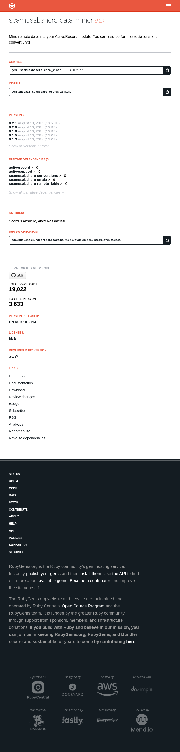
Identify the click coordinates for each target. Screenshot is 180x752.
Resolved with (143, 677)
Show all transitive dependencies (35, 192)
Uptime (14, 481)
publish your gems (43, 573)
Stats (13, 502)
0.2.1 (13, 123)
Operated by (39, 678)
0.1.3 (13, 139)
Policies (15, 537)
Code (13, 488)
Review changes (22, 397)
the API (119, 573)
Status (14, 474)
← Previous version (29, 268)
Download (17, 390)
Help (13, 523)
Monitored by (39, 710)
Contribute (18, 509)
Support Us (18, 545)
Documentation (21, 383)
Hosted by (109, 677)
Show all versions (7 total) (29, 146)
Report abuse (19, 431)
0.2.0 (13, 127)
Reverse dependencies (27, 438)
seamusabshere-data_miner (51, 20)
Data (13, 495)
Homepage (17, 376)
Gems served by (72, 710)
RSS (12, 417)
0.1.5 (13, 135)
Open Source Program (83, 606)
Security (16, 552)
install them (90, 573)
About (14, 516)
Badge (14, 404)
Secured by (144, 710)
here (130, 641)
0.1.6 (13, 131)
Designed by (74, 677)
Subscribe (17, 410)
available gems (53, 580)
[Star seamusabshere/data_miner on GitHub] (17, 275)
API (11, 530)
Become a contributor (90, 580)
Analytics (16, 424)
